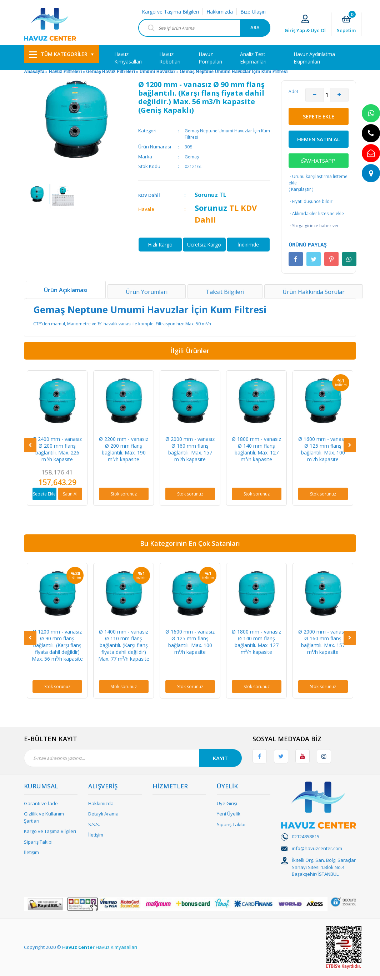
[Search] (204, 28)
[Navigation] (61, 54)
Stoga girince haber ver (314, 226)
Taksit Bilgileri (225, 292)
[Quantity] (327, 95)
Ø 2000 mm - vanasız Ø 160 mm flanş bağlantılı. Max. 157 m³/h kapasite (190, 449)
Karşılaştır (301, 189)
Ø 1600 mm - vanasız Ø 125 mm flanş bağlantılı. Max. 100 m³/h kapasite (323, 449)
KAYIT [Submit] (220, 758)
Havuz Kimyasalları (116, 947)
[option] (37, 194)
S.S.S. (94, 824)
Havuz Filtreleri (66, 71)
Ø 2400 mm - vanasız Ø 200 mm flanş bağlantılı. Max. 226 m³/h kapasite (57, 449)
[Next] (350, 445)
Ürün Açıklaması (66, 290)
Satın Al (70, 494)
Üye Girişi (227, 803)
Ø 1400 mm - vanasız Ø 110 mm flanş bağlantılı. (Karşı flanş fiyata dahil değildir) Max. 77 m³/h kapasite (123, 645)
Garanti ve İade (41, 803)
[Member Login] (305, 24)
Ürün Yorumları (147, 292)
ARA (255, 27)
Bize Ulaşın (253, 11)
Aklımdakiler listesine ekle (316, 213)
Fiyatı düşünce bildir (310, 201)
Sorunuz (206, 195)
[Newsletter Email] (133, 758)
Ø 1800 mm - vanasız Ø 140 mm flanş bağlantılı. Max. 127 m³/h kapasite (256, 449)
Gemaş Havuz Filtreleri (110, 71)
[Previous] (30, 445)
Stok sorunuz (124, 494)
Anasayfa (34, 71)
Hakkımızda (219, 11)
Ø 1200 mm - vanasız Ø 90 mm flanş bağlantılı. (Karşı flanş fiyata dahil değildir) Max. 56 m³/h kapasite (57, 645)
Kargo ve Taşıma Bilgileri (170, 11)
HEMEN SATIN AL (318, 139)
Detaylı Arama (103, 813)
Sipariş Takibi (38, 842)
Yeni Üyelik (228, 813)
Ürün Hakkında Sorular (313, 292)
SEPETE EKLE (318, 116)
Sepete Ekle (44, 494)
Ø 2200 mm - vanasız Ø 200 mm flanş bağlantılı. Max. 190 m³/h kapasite (123, 449)
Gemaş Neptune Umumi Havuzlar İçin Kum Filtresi (234, 71)
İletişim (31, 852)
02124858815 (305, 836)
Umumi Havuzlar (157, 71)
